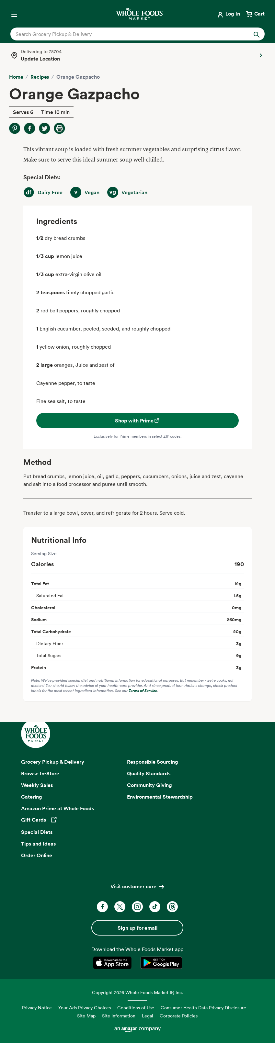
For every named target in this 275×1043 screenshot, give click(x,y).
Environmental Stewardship (160, 796)
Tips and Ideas (38, 843)
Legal (147, 1016)
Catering (31, 796)
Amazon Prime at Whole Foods (57, 808)
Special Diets (36, 832)
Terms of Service (143, 691)
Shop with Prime (137, 420)
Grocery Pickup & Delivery (52, 761)
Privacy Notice (37, 1007)
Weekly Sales (37, 785)
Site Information (118, 1016)
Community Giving (149, 785)
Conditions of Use (135, 1007)
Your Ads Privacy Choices (84, 1007)
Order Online (36, 855)
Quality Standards (148, 773)
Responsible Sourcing (152, 761)
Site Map (86, 1016)
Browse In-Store (40, 773)
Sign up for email (137, 927)
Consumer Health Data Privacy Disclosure (203, 1007)
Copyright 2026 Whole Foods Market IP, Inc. (137, 992)
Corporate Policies (179, 1016)
